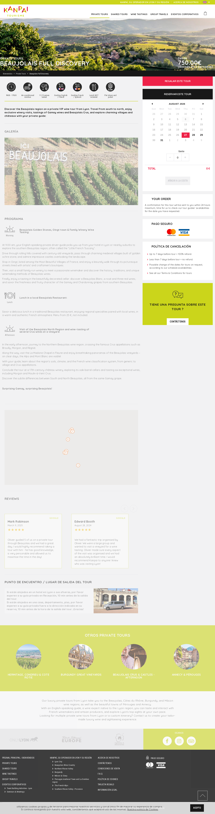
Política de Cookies (108, 779)
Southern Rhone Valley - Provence (67, 789)
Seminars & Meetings (14, 792)
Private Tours (9, 763)
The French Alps (60, 785)
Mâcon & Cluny (59, 776)
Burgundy (57, 772)
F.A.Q (100, 774)
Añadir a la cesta (178, 180)
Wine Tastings (9, 774)
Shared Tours (9, 768)
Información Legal (107, 790)
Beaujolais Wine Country (63, 765)
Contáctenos (105, 763)
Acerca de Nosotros (109, 758)
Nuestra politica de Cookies (142, 809)
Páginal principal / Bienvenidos (18, 758)
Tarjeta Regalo (106, 784)
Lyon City (57, 761)
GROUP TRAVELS (10, 779)
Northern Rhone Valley (62, 769)
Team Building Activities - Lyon (18, 788)
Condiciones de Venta (109, 768)
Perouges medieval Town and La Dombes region (70, 780)
